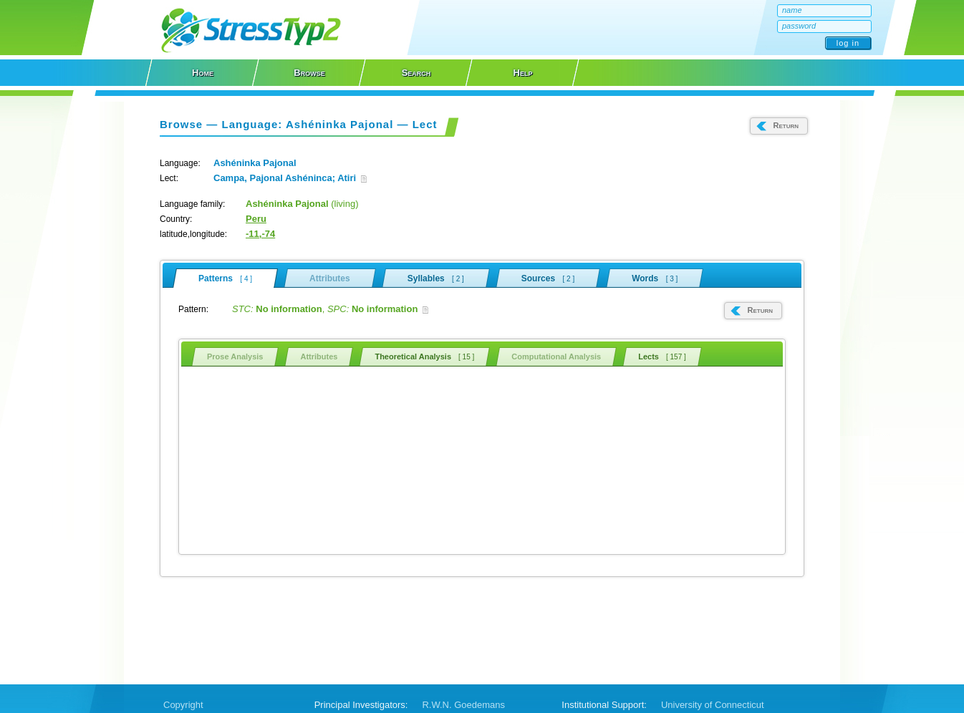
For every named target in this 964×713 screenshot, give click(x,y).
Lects (662, 356)
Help (523, 72)
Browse (309, 72)
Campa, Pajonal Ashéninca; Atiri (290, 178)
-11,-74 (260, 233)
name (792, 10)
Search (416, 72)
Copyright (183, 704)
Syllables (436, 277)
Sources (548, 277)
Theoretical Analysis (424, 356)
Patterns (225, 278)
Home (202, 72)
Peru (256, 218)
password (799, 25)
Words (654, 277)
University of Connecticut (712, 704)
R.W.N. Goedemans (463, 704)
